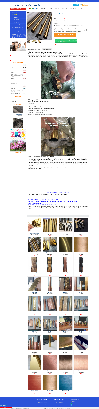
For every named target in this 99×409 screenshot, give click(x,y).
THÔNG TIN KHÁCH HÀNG (59, 399)
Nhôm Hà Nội (13, 81)
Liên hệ (86, 1)
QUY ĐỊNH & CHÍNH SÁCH (42, 399)
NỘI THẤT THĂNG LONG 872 (16, 86)
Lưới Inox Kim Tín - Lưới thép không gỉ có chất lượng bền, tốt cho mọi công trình (17, 75)
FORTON (12, 72)
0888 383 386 (14, 1)
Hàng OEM (13, 88)
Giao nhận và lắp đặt (59, 400)
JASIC (12, 67)
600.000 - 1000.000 (15, 101)
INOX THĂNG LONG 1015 (15, 93)
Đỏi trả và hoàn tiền (59, 404)
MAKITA (12, 70)
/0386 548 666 (20, 1)
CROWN (12, 78)
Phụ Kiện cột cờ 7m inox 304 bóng (67, 8)
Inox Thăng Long (14, 83)
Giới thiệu (75, 1)
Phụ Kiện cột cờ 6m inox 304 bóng (56, 8)
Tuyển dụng (81, 1)
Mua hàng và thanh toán (43, 402)
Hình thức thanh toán (59, 402)
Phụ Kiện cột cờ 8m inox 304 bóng (79, 8)
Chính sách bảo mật (42, 404)
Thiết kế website (26, 408)
